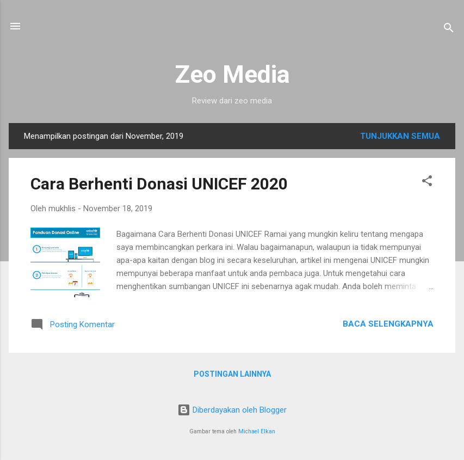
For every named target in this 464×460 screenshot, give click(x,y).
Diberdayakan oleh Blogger (232, 410)
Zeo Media (232, 74)
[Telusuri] (448, 29)
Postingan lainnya (232, 374)
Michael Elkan (256, 431)
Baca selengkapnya (388, 324)
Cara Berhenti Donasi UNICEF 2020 (159, 183)
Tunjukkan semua (400, 136)
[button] (427, 182)
